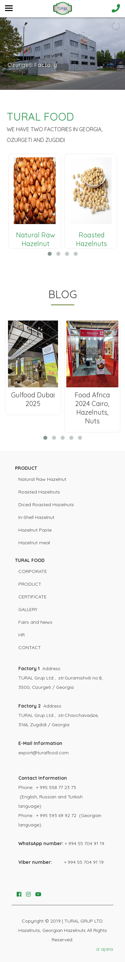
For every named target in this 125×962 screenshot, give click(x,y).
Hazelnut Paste (35, 530)
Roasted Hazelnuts (39, 492)
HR (21, 635)
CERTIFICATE (32, 597)
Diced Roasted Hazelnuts (46, 505)
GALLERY (27, 609)
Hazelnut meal (34, 543)
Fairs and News (35, 622)
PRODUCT (29, 584)
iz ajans (104, 949)
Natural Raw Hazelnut (42, 479)
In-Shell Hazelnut (36, 517)
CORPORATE (32, 571)
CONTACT (29, 647)
